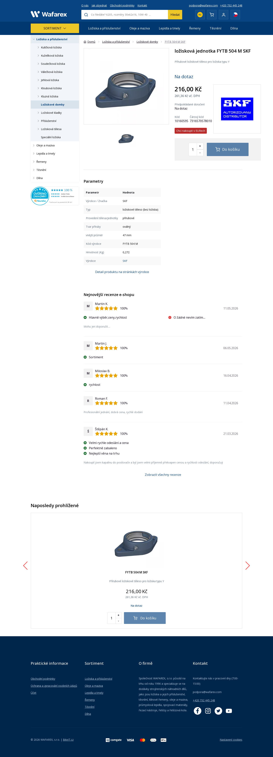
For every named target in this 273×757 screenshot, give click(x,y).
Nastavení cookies (231, 739)
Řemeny (195, 28)
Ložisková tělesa (49, 129)
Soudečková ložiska (50, 63)
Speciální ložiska (51, 137)
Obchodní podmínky (122, 5)
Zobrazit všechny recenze (163, 475)
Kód (177, 117)
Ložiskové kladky (49, 112)
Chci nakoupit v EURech (190, 131)
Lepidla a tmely (169, 28)
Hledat (175, 15)
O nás (85, 5)
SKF (125, 261)
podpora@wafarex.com (203, 5)
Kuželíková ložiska (49, 55)
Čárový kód (197, 117)
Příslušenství (46, 120)
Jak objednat (99, 5)
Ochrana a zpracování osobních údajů (54, 686)
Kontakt (142, 5)
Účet (33, 693)
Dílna (234, 28)
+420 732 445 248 (231, 5)
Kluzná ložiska (47, 96)
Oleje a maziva (139, 28)
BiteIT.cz (68, 739)
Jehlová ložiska (47, 80)
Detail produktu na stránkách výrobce (122, 272)
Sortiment (55, 28)
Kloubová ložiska (49, 88)
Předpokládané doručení (190, 104)
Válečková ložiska (49, 71)
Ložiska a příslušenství (104, 28)
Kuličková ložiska (49, 47)
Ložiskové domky (52, 104)
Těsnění (215, 28)
